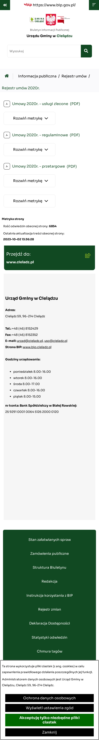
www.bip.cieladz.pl (37, 347)
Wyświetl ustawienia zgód (49, 708)
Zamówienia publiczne (49, 554)
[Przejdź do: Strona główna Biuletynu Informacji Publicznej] (7, 76)
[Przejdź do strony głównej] (49, 27)
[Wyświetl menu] (94, 5)
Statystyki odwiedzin (49, 637)
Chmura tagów (49, 651)
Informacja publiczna (37, 76)
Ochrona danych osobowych (49, 698)
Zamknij (49, 732)
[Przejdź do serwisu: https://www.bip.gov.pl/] (49, 5)
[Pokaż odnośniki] (5, 5)
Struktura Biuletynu (49, 567)
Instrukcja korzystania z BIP (49, 595)
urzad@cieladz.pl (30, 341)
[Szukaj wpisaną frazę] (86, 51)
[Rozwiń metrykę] (29, 118)
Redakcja (49, 581)
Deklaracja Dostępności (49, 623)
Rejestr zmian (49, 609)
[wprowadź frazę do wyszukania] (44, 51)
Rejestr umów (74, 76)
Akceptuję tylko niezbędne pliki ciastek (49, 720)
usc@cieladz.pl (55, 341)
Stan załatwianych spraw (49, 540)
